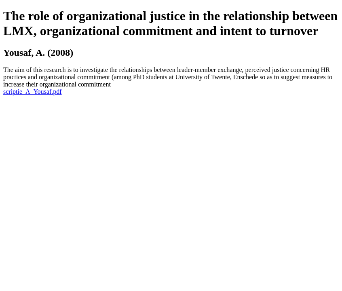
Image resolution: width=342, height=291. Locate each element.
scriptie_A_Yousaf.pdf (32, 91)
